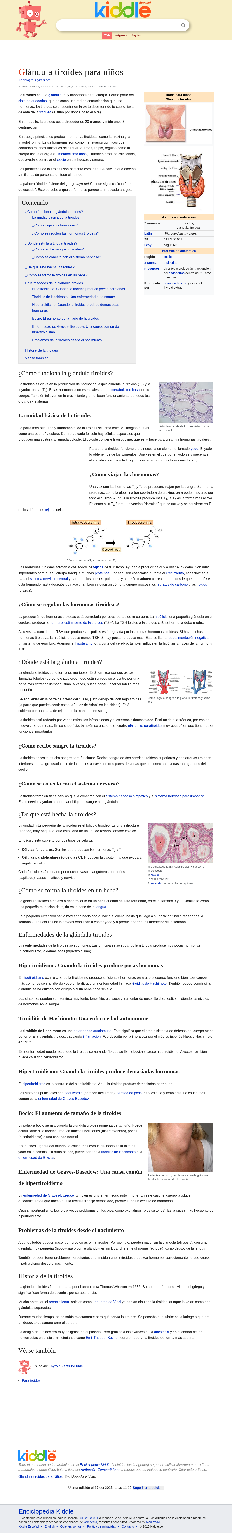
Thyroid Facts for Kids (66, 1366)
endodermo (177, 273)
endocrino (170, 262)
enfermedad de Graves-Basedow (63, 1099)
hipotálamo (83, 643)
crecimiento (175, 573)
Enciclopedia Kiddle (95, 1465)
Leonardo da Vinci (107, 1302)
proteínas (102, 573)
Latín (148, 233)
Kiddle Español (29, 1526)
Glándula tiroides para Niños (40, 1476)
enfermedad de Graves (36, 1157)
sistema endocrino (32, 101)
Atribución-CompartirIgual (100, 1469)
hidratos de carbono (172, 584)
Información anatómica (178, 251)
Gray (148, 245)
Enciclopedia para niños (34, 80)
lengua (101, 907)
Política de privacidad (101, 1526)
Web (107, 35)
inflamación (92, 1036)
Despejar (174, 25)
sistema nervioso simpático (127, 796)
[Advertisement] (115, 52)
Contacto (128, 1526)
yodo (194, 449)
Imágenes (121, 35)
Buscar (183, 25)
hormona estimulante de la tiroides (76, 622)
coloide (155, 874)
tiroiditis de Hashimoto (149, 983)
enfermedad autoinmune (93, 1031)
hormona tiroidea (175, 283)
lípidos (202, 584)
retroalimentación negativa (188, 638)
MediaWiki (153, 1522)
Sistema (150, 262)
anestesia (161, 1332)
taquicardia (73, 1093)
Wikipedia (90, 1522)
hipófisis (161, 617)
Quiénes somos (70, 1526)
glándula (55, 95)
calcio (61, 159)
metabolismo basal (72, 154)
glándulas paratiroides (145, 725)
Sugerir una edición (147, 1488)
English (136, 35)
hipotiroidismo (33, 977)
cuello (168, 257)
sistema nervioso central (49, 579)
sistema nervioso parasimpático (179, 796)
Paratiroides (31, 1380)
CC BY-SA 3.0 (88, 1518)
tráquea (45, 112)
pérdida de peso (129, 1093)
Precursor (151, 268)
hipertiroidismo (34, 1084)
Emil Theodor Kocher (102, 1337)
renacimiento (59, 1302)
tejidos (50, 510)
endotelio (156, 883)
